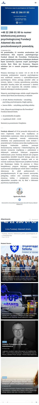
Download (34, 237)
